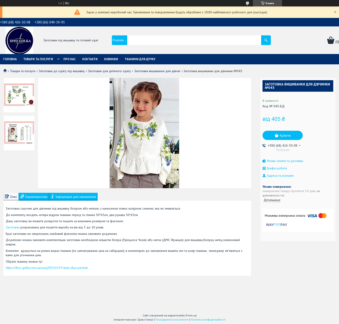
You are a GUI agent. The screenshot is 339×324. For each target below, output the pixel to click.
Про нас (69, 59)
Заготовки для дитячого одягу (109, 71)
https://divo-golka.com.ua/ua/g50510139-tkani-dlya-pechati (47, 268)
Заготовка (13, 227)
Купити (285, 135)
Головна (10, 59)
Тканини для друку (139, 59)
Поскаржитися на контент (172, 319)
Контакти (90, 59)
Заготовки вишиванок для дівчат (157, 71)
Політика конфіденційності (208, 319)
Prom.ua (191, 315)
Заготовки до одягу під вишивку (62, 71)
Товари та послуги (38, 59)
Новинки (111, 59)
